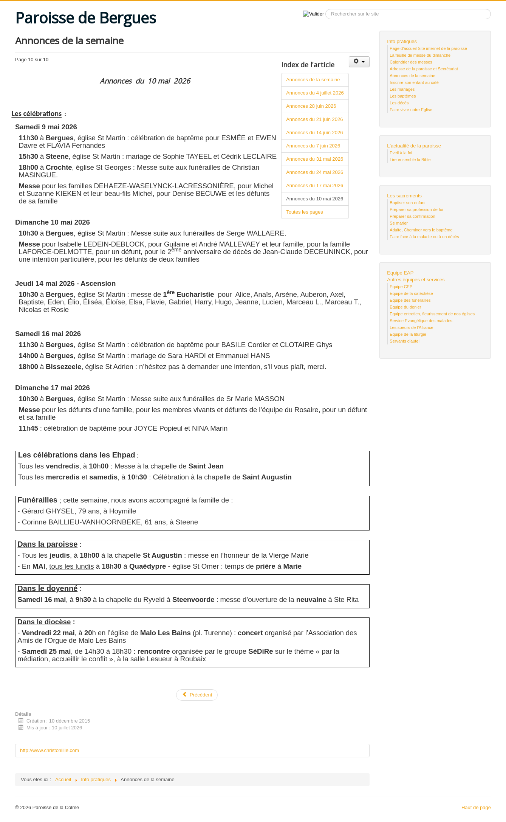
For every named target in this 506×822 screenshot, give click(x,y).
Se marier (399, 223)
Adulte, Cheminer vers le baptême (421, 230)
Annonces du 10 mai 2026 (314, 199)
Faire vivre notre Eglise (411, 109)
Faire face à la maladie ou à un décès (424, 236)
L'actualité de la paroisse (414, 146)
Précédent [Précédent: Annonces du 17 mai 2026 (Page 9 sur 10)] (197, 695)
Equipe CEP (401, 286)
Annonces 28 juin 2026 (311, 106)
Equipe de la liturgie (408, 334)
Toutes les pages (304, 212)
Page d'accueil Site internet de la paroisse (428, 48)
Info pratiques (402, 41)
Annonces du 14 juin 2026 (314, 132)
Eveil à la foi (401, 152)
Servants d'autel (404, 341)
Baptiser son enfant (408, 202)
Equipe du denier (405, 307)
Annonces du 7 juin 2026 (313, 146)
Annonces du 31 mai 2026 (314, 159)
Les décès (399, 103)
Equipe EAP (400, 273)
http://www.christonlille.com (49, 750)
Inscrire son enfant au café (414, 82)
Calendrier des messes (411, 62)
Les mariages (402, 89)
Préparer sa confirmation (412, 216)
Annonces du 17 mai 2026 (314, 185)
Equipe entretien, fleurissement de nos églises (432, 314)
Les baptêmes (403, 96)
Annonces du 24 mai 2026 (314, 172)
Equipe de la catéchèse (411, 293)
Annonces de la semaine (313, 79)
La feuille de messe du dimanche (420, 55)
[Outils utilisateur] (359, 61)
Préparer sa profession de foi (416, 209)
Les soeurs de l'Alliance (411, 327)
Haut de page (476, 807)
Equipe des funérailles (410, 300)
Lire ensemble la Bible (410, 159)
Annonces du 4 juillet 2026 (315, 93)
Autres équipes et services (415, 279)
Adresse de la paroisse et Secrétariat (424, 69)
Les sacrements (404, 196)
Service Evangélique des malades (421, 320)
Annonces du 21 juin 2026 (314, 119)
